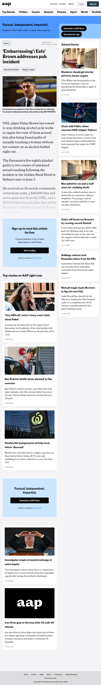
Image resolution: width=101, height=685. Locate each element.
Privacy (33, 674)
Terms (26, 674)
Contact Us (58, 674)
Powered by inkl (50, 678)
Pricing (53, 4)
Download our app (71, 34)
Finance (61, 12)
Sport (73, 12)
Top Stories (8, 12)
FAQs (42, 674)
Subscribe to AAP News (74, 28)
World (84, 12)
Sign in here (37, 258)
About (71, 4)
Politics (23, 12)
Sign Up (93, 4)
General (48, 12)
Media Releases (71, 674)
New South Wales (11, 69)
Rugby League (28, 69)
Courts (36, 12)
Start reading (29, 250)
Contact (62, 4)
